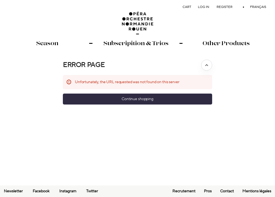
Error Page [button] (84, 65)
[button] (137, 99)
